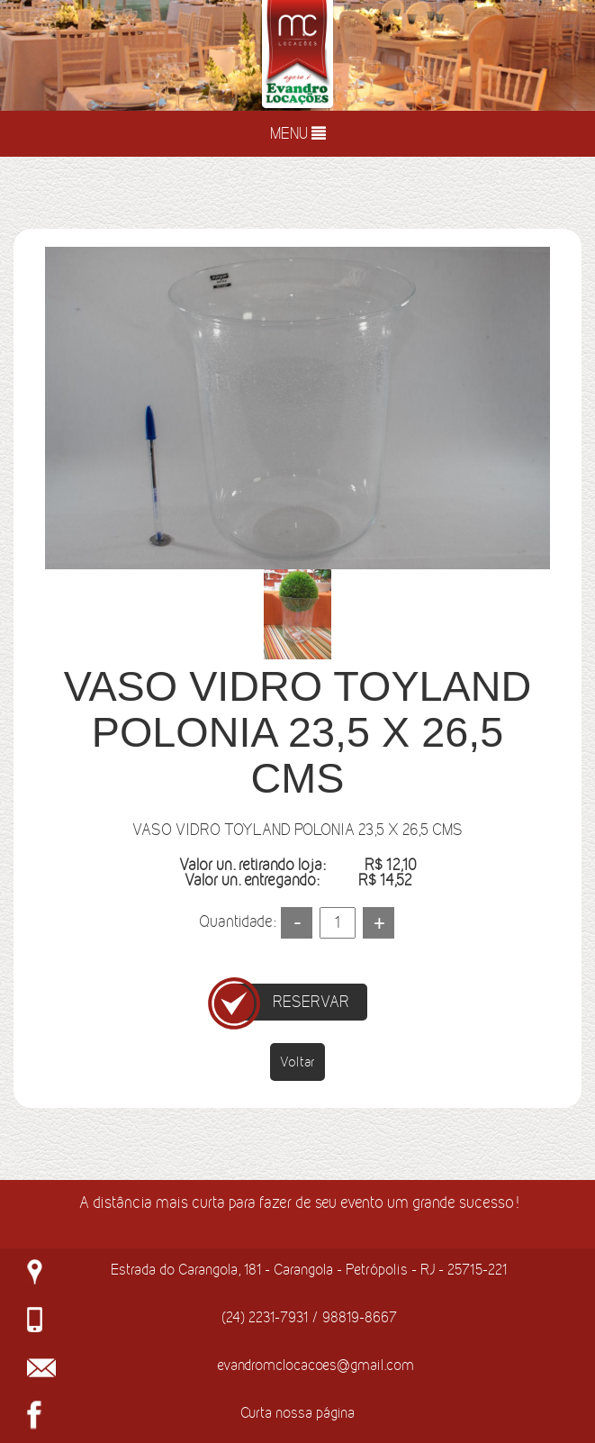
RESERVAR (311, 1002)
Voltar (297, 1061)
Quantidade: (237, 921)
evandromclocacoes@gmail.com (315, 1365)
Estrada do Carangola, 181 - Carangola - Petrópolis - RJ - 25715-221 (309, 1269)
